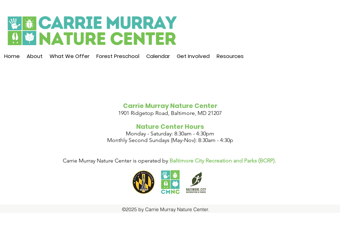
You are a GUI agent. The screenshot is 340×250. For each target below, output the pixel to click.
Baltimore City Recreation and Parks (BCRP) (221, 160)
